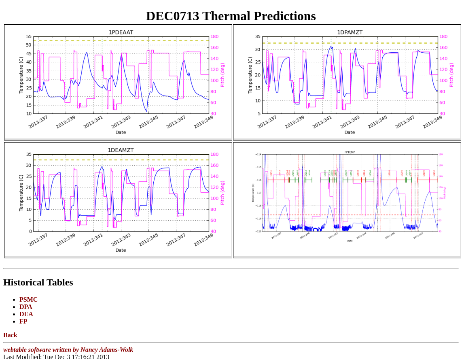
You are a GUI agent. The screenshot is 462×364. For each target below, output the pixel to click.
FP (23, 321)
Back (10, 335)
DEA (26, 314)
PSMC (28, 299)
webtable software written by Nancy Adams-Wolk (68, 349)
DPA (25, 306)
